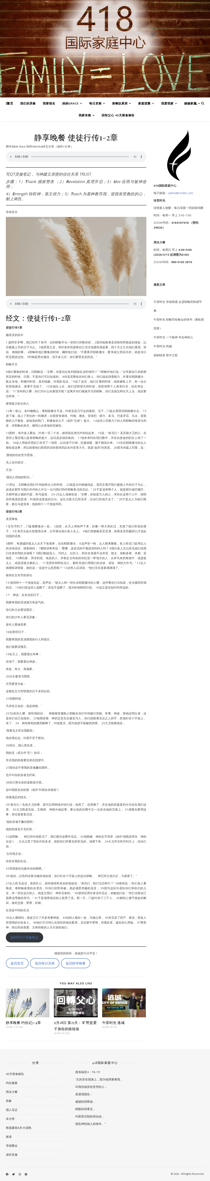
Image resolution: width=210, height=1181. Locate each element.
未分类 (10, 1119)
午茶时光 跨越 (163, 346)
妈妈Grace (70, 103)
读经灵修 (12, 1154)
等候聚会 (12, 1145)
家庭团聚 (144, 103)
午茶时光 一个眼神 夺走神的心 (173, 337)
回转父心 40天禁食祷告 (118, 115)
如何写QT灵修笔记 (24, 937)
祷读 (9, 1137)
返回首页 (17, 963)
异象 (9, 1101)
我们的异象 (28, 103)
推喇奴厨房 (120, 103)
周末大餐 (12, 1092)
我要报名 (49, 103)
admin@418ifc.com (180, 193)
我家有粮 (85, 115)
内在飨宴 (12, 1083)
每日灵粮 (95, 103)
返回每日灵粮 (45, 963)
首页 (10, 103)
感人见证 (12, 1110)
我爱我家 (167, 103)
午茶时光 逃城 (113, 1022)
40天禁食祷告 (15, 1074)
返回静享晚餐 (75, 963)
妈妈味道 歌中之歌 (166, 355)
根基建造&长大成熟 (18, 1128)
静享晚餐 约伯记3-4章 (23, 1022)
